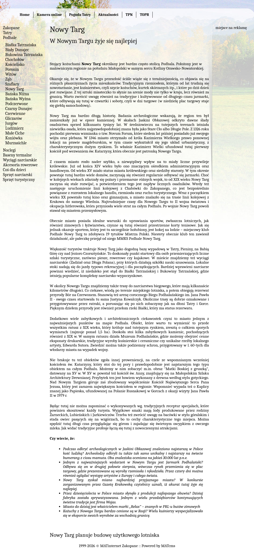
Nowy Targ (14, 89)
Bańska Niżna (17, 94)
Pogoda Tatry (80, 15)
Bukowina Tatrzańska (24, 54)
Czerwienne (15, 113)
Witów (11, 74)
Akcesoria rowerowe (20, 165)
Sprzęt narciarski (17, 174)
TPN (129, 15)
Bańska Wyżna (18, 98)
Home (24, 15)
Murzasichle (16, 143)
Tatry (7, 32)
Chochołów (14, 59)
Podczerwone (16, 103)
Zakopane (11, 27)
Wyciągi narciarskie (20, 160)
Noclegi (9, 150)
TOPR (144, 15)
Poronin (12, 69)
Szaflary (12, 84)
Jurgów (11, 123)
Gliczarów (13, 118)
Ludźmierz (14, 128)
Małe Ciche (15, 133)
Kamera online (49, 15)
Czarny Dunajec (18, 108)
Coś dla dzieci (14, 169)
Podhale (10, 37)
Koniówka (14, 138)
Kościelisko (15, 64)
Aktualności (108, 15)
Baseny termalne (17, 155)
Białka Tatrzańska (20, 44)
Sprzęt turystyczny (19, 179)
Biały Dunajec (17, 49)
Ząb (8, 79)
